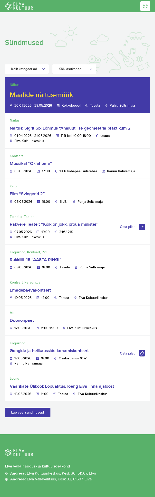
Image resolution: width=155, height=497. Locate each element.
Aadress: (53, 474)
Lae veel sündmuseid (27, 412)
